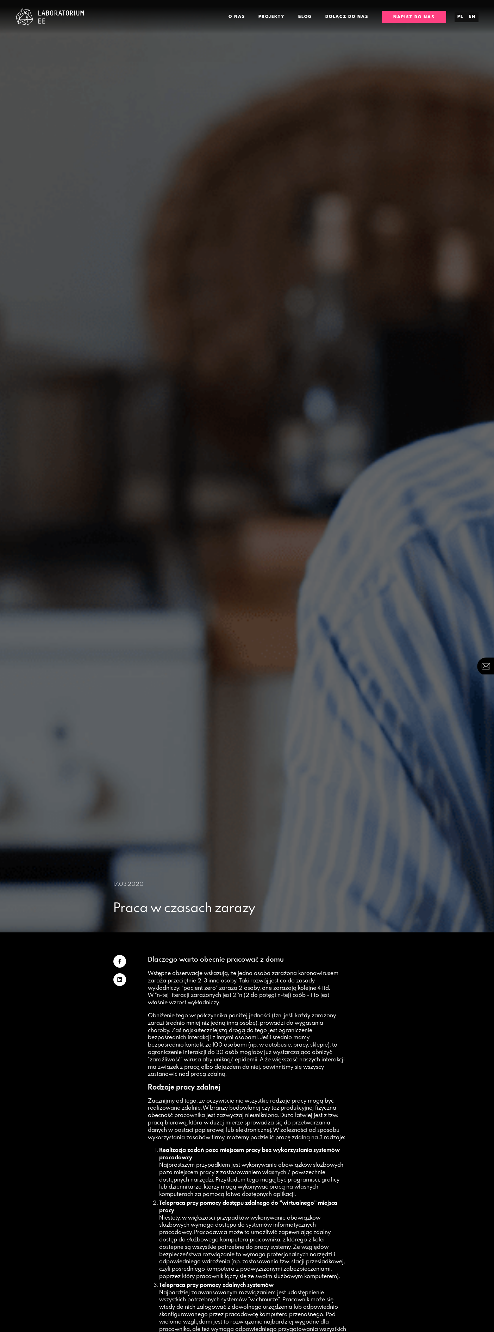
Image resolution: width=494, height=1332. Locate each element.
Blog (305, 16)
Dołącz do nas (346, 16)
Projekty (271, 16)
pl (460, 16)
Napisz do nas (413, 17)
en (472, 16)
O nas (237, 16)
